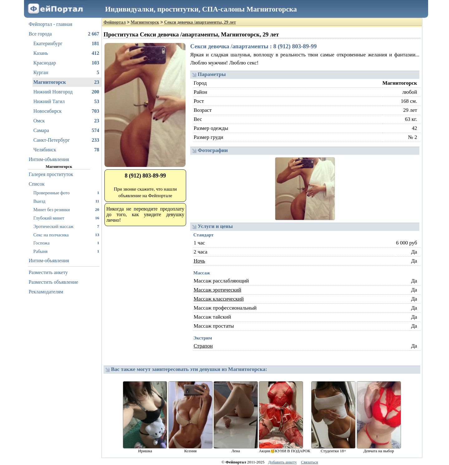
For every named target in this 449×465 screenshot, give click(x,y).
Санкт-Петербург (66, 140)
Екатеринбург (66, 43)
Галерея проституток (51, 174)
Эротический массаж (66, 226)
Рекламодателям (46, 291)
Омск (66, 121)
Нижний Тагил (66, 101)
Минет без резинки (66, 209)
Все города (64, 34)
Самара (66, 130)
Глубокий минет (66, 217)
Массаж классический (219, 299)
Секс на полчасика (66, 234)
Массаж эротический (217, 290)
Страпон (203, 346)
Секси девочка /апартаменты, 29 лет (200, 22)
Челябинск (66, 149)
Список (37, 184)
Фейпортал (115, 22)
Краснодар (66, 63)
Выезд (66, 201)
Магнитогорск (66, 82)
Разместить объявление (53, 282)
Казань (66, 53)
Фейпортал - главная (50, 24)
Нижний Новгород (66, 92)
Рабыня (66, 251)
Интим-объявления (49, 159)
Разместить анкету (48, 272)
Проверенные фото (66, 192)
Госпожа (66, 242)
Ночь (199, 261)
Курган (66, 72)
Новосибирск (66, 111)
